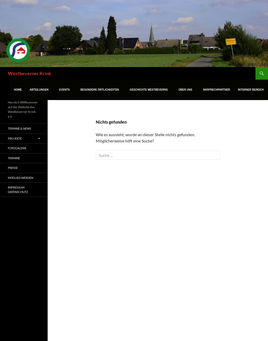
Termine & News (19, 128)
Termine (14, 158)
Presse (13, 167)
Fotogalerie (17, 148)
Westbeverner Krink (29, 73)
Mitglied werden (20, 177)
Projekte (15, 138)
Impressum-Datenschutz (18, 190)
